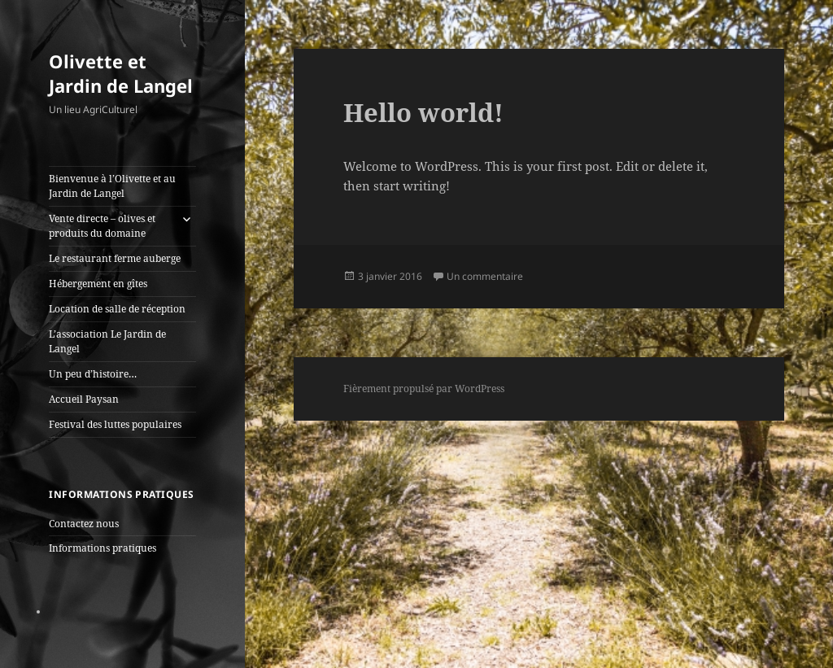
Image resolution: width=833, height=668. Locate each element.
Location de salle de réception (117, 309)
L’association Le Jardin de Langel (107, 341)
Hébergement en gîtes (98, 283)
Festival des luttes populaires (115, 424)
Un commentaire (485, 276)
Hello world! (423, 112)
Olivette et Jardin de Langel (121, 73)
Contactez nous (84, 523)
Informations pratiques (102, 548)
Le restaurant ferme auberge (115, 258)
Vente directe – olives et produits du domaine (102, 226)
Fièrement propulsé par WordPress (423, 388)
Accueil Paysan (84, 399)
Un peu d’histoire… (93, 374)
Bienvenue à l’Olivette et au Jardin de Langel (112, 186)
